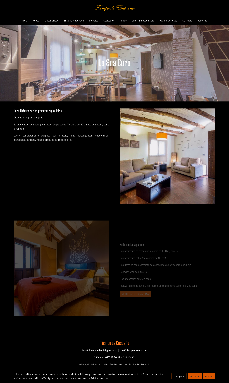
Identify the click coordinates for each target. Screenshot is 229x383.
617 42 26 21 (112, 357)
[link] (114, 8)
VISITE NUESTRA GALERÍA (135, 294)
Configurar (179, 376)
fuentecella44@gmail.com (103, 350)
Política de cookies (99, 364)
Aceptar (209, 376)
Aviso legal (84, 364)
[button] (109, 20)
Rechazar (195, 376)
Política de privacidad (139, 364)
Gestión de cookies (118, 364)
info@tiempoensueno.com (133, 350)
